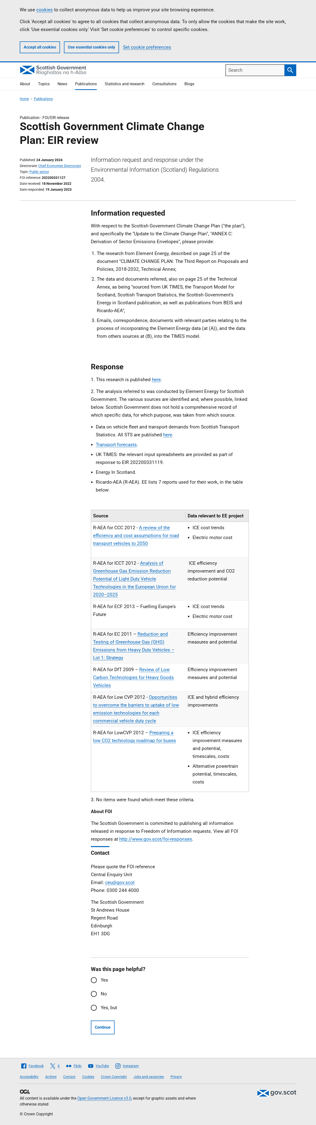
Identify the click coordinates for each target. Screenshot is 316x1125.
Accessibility (29, 1077)
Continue (103, 1027)
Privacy (176, 1077)
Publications (86, 84)
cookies (44, 10)
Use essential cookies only (91, 47)
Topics (44, 84)
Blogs (189, 84)
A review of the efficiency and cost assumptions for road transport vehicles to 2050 (136, 535)
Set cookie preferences (147, 47)
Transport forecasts (116, 444)
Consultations (164, 84)
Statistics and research (124, 84)
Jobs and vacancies (149, 1077)
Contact (69, 1077)
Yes (104, 980)
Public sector (39, 172)
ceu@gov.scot (120, 882)
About (25, 84)
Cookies (88, 1077)
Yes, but (109, 1007)
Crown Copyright (114, 1077)
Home (24, 99)
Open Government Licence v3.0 (104, 1098)
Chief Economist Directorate (59, 166)
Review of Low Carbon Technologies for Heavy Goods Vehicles (133, 677)
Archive (51, 1077)
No (104, 994)
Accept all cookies (40, 47)
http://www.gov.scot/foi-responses (155, 839)
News (62, 84)
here (156, 379)
